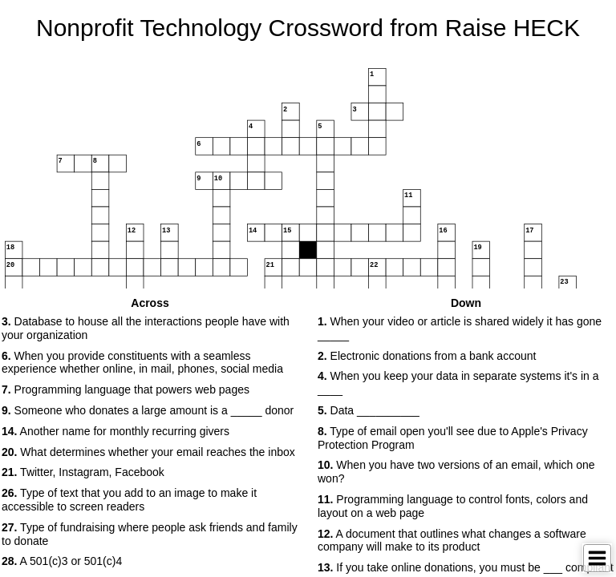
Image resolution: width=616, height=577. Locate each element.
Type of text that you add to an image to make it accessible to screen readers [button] (129, 499)
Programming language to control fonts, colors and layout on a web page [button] (453, 506)
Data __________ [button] (368, 410)
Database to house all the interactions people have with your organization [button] (146, 328)
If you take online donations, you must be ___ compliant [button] (466, 567)
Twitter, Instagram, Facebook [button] (83, 472)
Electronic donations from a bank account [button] (427, 355)
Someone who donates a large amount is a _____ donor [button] (148, 410)
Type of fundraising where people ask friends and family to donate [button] (150, 534)
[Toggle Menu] (597, 558)
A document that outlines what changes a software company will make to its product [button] (452, 540)
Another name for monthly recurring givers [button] (115, 431)
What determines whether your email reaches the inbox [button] (148, 452)
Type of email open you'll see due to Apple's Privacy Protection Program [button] (453, 438)
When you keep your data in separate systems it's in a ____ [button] (458, 382)
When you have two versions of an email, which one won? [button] (456, 471)
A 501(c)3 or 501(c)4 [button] (62, 561)
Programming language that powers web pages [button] (125, 389)
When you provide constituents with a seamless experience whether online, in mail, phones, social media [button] (142, 362)
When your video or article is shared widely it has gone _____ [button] (460, 328)
